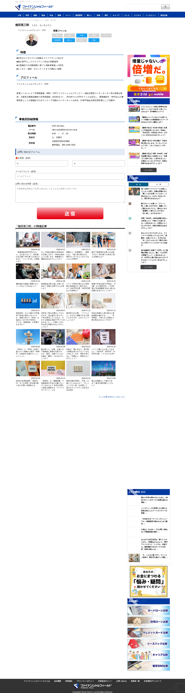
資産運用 (78, 15)
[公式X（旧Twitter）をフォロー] (111, 6)
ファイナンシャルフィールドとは (37, 681)
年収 (27, 15)
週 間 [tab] (138, 184)
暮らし (89, 15)
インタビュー (151, 15)
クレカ (126, 15)
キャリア (116, 15)
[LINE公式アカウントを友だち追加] (106, 6)
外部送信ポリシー (105, 681)
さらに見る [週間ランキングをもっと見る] (149, 267)
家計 (106, 15)
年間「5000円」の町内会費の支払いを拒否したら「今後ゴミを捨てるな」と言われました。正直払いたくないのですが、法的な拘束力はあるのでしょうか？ (154, 223)
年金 (51, 15)
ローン (68, 15)
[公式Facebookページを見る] (116, 6)
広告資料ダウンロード (152, 681)
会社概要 (57, 681)
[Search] (143, 6)
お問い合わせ (121, 681)
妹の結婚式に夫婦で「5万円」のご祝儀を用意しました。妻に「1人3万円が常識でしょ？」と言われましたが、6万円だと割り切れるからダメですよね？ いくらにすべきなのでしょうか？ (154, 256)
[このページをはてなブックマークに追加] (101, 6)
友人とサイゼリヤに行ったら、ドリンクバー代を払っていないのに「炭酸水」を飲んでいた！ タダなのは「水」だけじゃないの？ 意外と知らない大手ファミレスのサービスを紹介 (154, 239)
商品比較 (163, 15)
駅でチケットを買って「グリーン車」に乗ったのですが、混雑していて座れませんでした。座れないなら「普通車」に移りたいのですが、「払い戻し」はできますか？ (154, 208)
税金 (43, 15)
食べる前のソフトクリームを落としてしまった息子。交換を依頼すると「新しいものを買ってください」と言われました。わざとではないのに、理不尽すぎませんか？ (154, 193)
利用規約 (68, 681)
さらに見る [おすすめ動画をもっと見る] (149, 170)
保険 (59, 15)
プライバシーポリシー (85, 681)
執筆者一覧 (135, 681)
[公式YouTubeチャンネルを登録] (121, 6)
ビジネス (137, 15)
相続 (35, 15)
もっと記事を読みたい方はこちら (112, 397)
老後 (98, 15)
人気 (19, 15)
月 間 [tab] (158, 184)
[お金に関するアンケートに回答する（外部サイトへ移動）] (148, 581)
